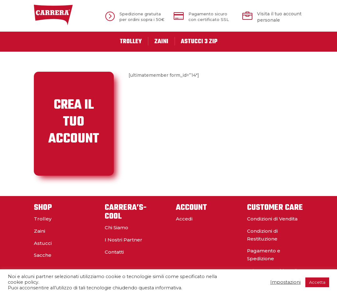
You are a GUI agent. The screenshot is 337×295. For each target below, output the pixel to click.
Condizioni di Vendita (272, 219)
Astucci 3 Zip (199, 41)
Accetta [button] (317, 282)
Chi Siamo (116, 227)
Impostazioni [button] (285, 282)
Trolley (131, 41)
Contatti (114, 252)
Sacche (42, 255)
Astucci (43, 243)
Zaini (161, 41)
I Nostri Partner (123, 240)
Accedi (184, 219)
